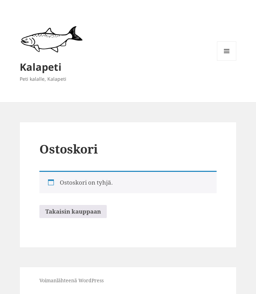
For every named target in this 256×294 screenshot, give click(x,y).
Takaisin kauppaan (73, 211)
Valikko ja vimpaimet (226, 60)
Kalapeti (40, 67)
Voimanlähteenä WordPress (71, 280)
